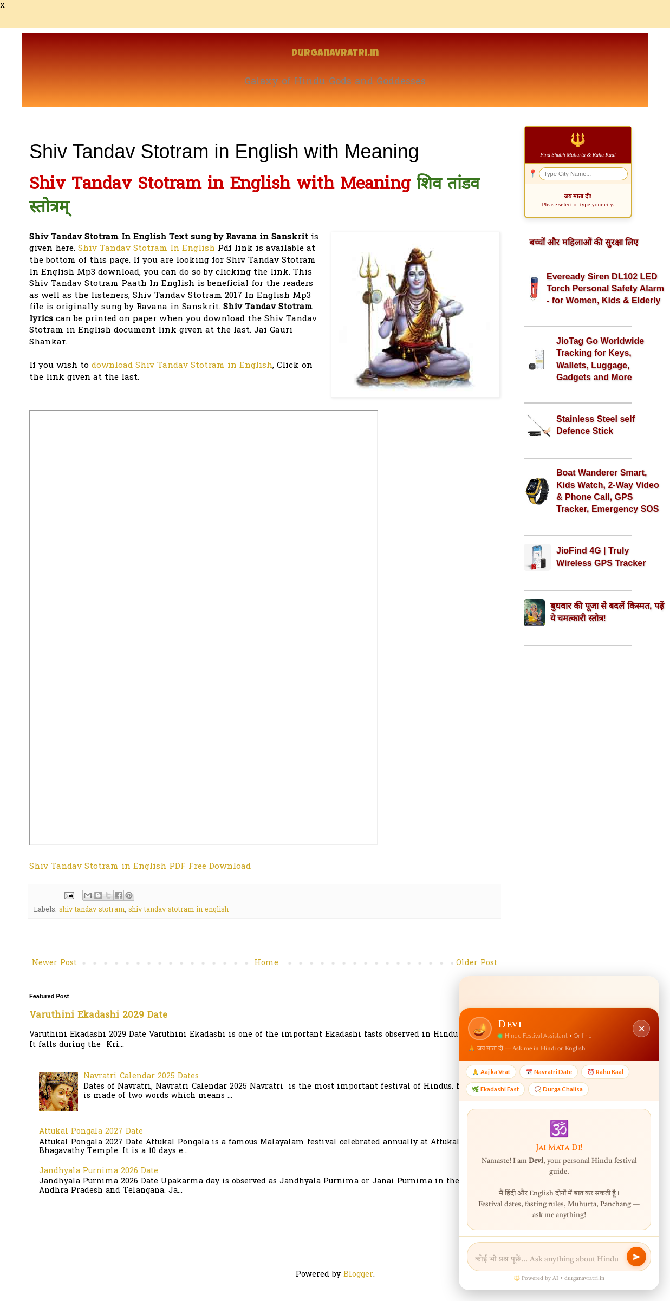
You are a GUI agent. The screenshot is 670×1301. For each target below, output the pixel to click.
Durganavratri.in (335, 53)
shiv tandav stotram (92, 910)
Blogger (358, 1274)
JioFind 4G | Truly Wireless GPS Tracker (601, 556)
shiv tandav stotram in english (178, 910)
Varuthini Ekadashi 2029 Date (98, 1015)
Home (266, 963)
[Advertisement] (578, 824)
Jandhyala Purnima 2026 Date (98, 1171)
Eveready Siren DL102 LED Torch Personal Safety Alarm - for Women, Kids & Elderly (605, 288)
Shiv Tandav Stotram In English (146, 249)
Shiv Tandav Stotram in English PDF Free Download (140, 867)
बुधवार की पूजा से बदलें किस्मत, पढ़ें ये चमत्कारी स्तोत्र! (607, 611)
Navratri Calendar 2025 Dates (141, 1076)
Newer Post (54, 963)
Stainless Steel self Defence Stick (595, 424)
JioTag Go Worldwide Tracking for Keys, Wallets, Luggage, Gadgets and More (600, 359)
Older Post (476, 963)
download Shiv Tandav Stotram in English (182, 366)
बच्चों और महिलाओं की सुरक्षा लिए (583, 242)
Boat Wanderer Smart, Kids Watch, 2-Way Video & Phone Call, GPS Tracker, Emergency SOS (607, 490)
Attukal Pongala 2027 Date (91, 1131)
